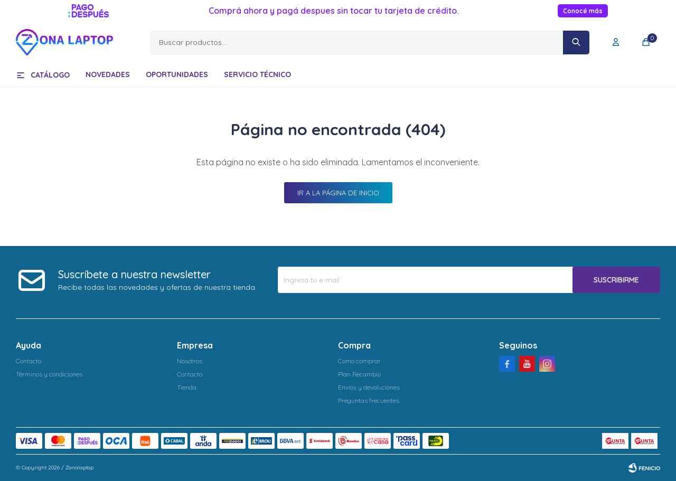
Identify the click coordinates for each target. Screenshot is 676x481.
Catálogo (50, 75)
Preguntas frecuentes (368, 400)
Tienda (186, 387)
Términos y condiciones (49, 374)
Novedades (108, 74)
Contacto (28, 361)
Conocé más (583, 11)
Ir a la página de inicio (338, 192)
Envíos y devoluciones (369, 387)
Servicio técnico (257, 74)
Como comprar (359, 361)
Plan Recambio (359, 374)
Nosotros (189, 361)
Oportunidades (177, 74)
